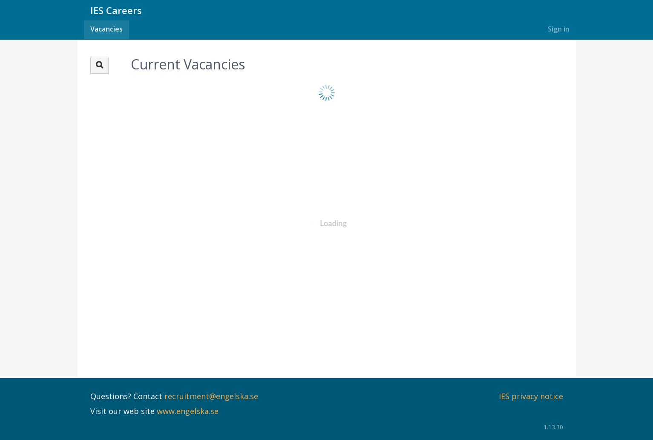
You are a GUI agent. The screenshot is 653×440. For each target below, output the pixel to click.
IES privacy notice (531, 396)
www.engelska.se (188, 411)
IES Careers (116, 10)
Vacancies (106, 29)
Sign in (559, 29)
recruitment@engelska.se (211, 396)
